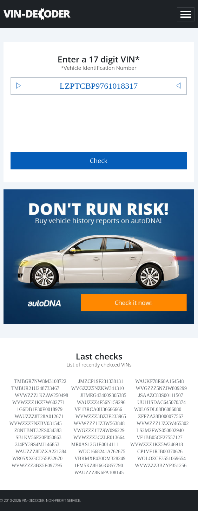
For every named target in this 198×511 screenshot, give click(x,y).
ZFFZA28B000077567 (160, 416)
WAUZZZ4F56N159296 (101, 402)
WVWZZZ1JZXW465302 (163, 423)
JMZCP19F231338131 (100, 381)
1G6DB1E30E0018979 (39, 409)
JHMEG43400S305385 (103, 395)
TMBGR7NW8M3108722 (40, 381)
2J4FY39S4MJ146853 (37, 444)
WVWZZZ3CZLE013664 (99, 437)
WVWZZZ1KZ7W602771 (38, 402)
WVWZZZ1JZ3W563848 (99, 423)
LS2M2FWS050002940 (160, 430)
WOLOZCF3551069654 (161, 458)
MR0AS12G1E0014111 (94, 444)
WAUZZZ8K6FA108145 (99, 472)
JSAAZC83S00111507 (160, 395)
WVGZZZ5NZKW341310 (97, 388)
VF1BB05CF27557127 (160, 437)
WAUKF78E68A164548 (159, 381)
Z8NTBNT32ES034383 (38, 430)
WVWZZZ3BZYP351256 (160, 465)
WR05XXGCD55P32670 (37, 458)
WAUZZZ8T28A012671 (39, 416)
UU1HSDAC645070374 (161, 402)
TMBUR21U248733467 (35, 388)
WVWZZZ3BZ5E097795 (37, 465)
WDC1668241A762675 (101, 451)
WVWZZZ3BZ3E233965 (100, 416)
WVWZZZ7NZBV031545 (35, 423)
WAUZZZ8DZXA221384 (40, 451)
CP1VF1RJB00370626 (160, 451)
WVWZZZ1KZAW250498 (41, 395)
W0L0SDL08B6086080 (158, 409)
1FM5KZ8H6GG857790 (98, 465)
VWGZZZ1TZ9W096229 (98, 430)
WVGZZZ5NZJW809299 (161, 388)
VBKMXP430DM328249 (99, 458)
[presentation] (64, 121)
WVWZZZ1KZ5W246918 (156, 444)
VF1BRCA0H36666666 (98, 409)
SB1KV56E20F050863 (38, 437)
